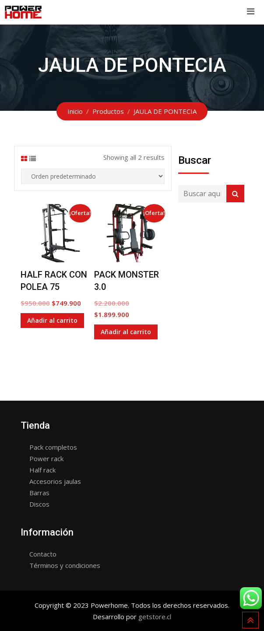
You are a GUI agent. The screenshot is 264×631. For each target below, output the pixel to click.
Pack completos (53, 447)
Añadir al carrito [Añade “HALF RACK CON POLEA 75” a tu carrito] (52, 320)
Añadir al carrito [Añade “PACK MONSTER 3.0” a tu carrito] (126, 332)
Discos (39, 504)
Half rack (42, 469)
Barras (39, 492)
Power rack (46, 458)
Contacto (42, 554)
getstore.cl (154, 616)
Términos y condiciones (64, 565)
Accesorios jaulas (55, 481)
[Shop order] (93, 176)
